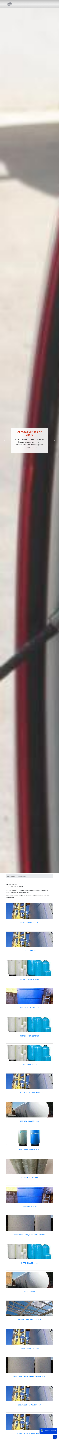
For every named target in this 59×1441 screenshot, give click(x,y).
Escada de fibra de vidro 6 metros (29, 1433)
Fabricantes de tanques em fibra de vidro (29, 1377)
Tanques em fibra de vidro (29, 1149)
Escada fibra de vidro (29, 951)
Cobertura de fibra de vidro (29, 1320)
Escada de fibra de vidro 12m (29, 1405)
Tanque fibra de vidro (29, 1064)
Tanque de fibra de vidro (29, 979)
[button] (4, 440)
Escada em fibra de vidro (29, 1348)
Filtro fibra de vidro (29, 1263)
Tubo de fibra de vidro (29, 1178)
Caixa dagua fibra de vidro (29, 1008)
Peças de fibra (29, 1291)
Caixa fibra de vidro (29, 1206)
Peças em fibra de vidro (29, 1121)
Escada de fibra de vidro (29, 922)
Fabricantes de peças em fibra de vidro (29, 1235)
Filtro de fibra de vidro (29, 1036)
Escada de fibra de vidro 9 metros (29, 1093)
